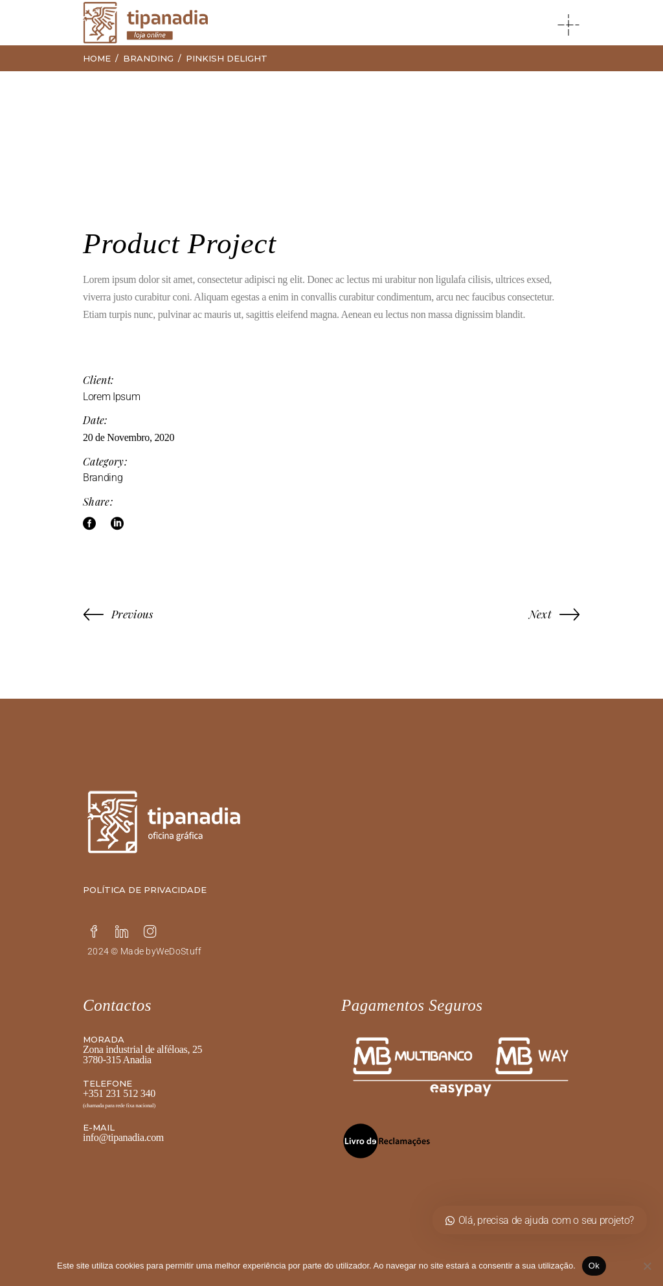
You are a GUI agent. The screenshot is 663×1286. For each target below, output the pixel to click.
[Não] (646, 1265)
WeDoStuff (179, 951)
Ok (594, 1265)
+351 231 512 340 (119, 1093)
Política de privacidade (145, 890)
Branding (102, 477)
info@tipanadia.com (123, 1137)
